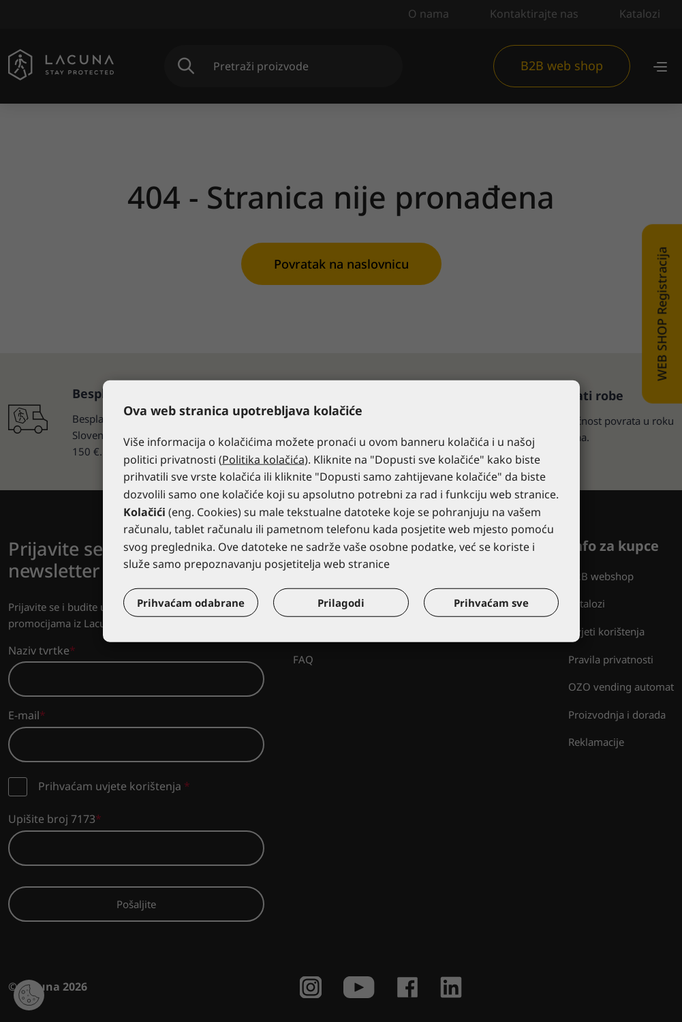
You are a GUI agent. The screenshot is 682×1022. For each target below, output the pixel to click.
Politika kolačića (263, 459)
